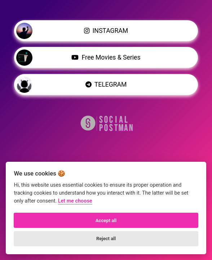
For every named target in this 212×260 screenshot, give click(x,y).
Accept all (106, 220)
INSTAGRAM (72, 31)
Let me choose (75, 201)
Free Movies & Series (78, 57)
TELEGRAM (71, 84)
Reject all (106, 238)
